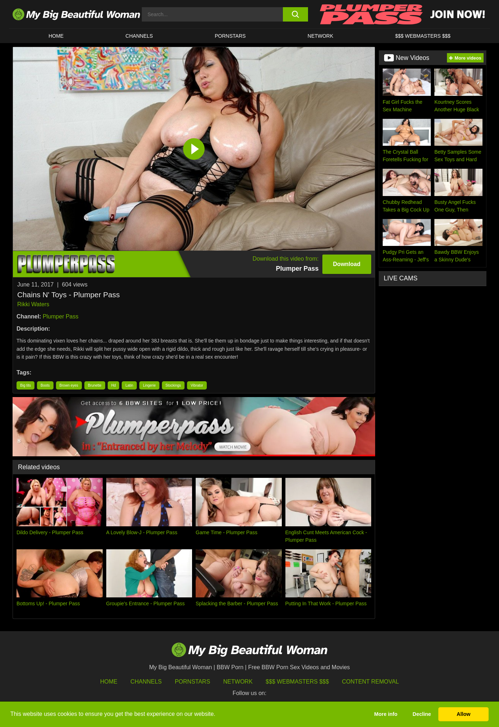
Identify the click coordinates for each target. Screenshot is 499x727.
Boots (45, 385)
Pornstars (230, 36)
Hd (113, 385)
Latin (129, 385)
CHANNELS (139, 36)
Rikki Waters (33, 304)
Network (321, 36)
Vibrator (197, 385)
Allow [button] (463, 714)
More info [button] (385, 714)
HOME (56, 36)
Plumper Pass (61, 316)
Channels (146, 682)
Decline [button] (421, 714)
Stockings (173, 385)
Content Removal (370, 682)
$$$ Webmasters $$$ (297, 682)
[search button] (295, 14)
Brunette (95, 385)
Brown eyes (69, 385)
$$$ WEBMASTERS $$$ (423, 36)
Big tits (25, 385)
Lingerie (149, 385)
